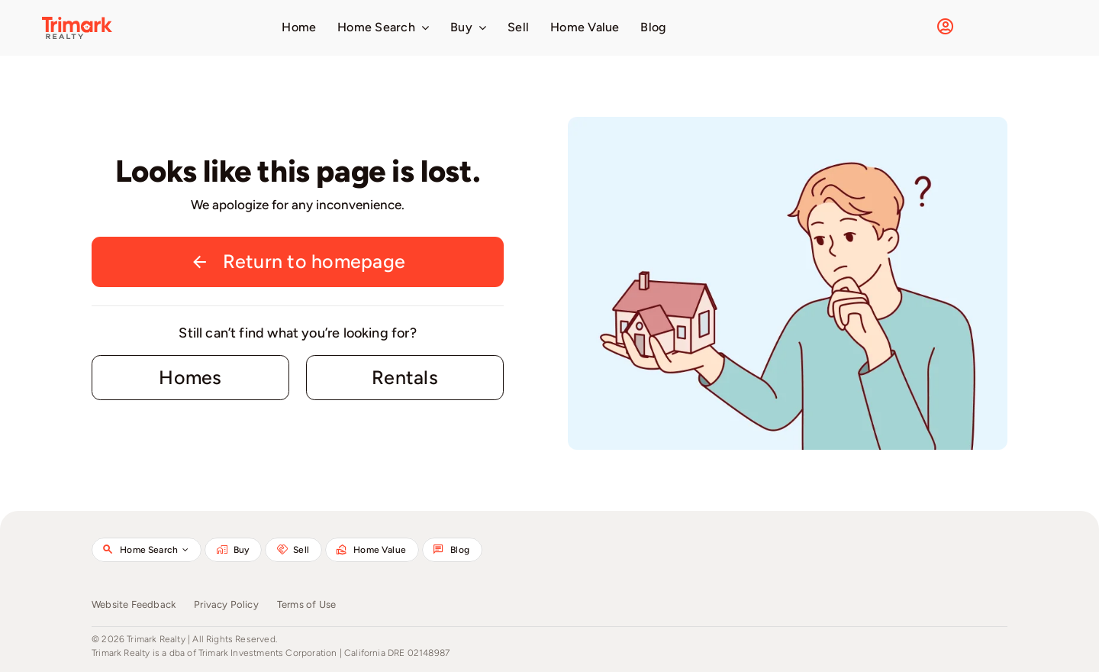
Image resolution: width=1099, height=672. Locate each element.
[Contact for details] (190, 378)
